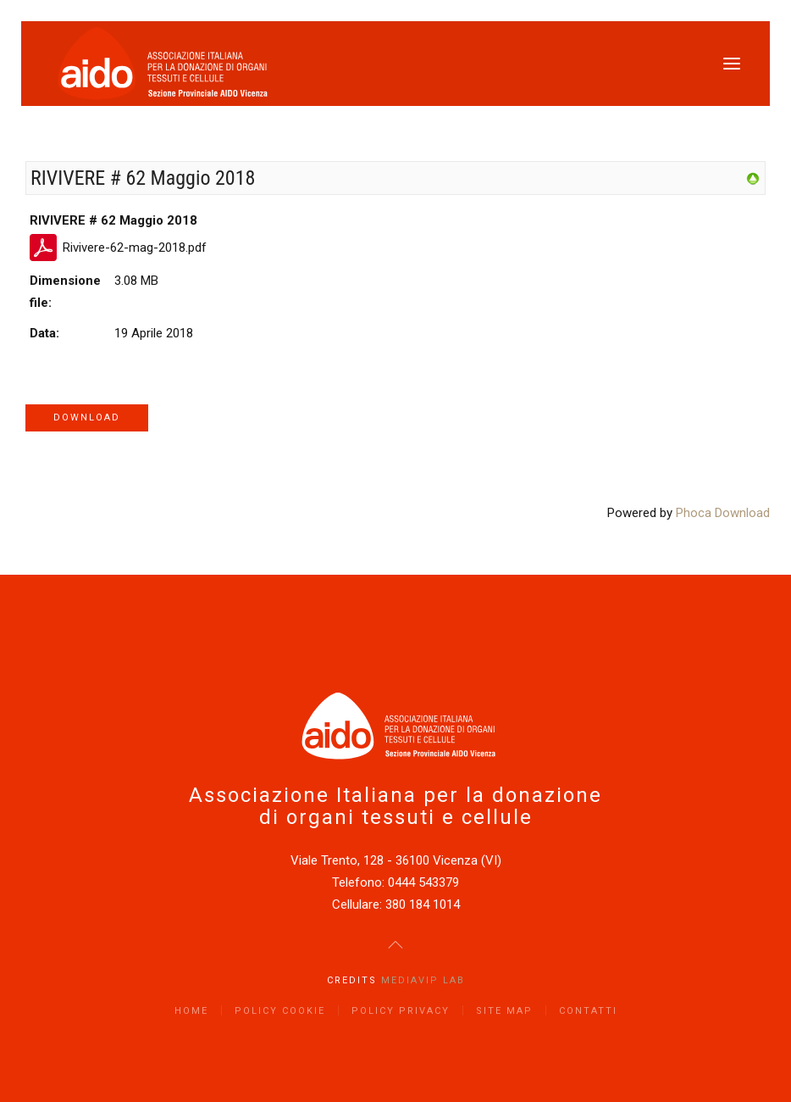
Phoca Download (723, 512)
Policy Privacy (400, 1010)
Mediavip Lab (423, 980)
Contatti (588, 1010)
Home (191, 1010)
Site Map (504, 1010)
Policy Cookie (280, 1010)
